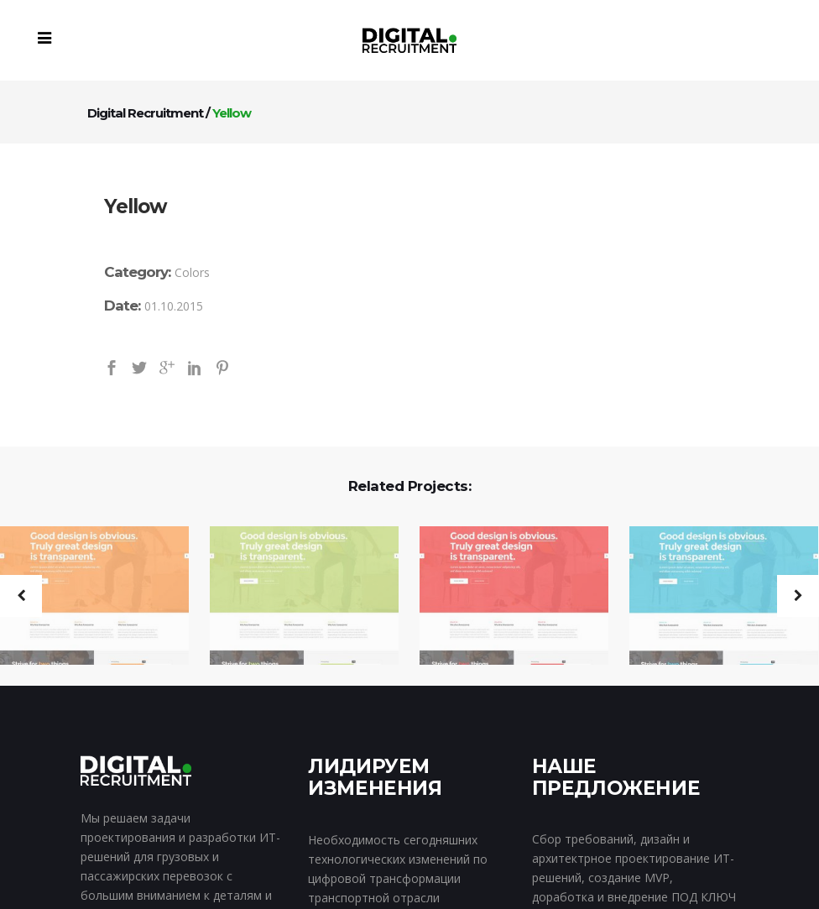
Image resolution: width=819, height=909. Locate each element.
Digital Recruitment (145, 113)
